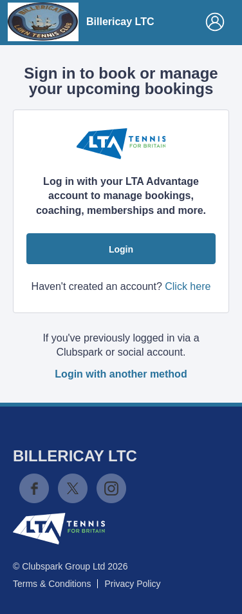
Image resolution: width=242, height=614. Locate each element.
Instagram (111, 488)
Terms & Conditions (52, 584)
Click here (187, 286)
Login (121, 249)
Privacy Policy (132, 584)
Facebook (34, 488)
